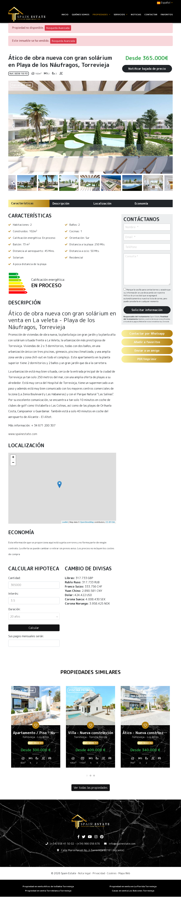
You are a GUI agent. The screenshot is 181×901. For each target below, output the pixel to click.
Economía (141, 203)
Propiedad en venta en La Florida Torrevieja (133, 886)
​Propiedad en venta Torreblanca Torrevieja (48, 890)
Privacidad (99, 873)
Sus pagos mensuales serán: (26, 636)
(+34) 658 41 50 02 (62, 843)
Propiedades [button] (101, 14)
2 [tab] (90, 775)
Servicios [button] (120, 14)
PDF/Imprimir (147, 359)
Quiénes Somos (80, 14)
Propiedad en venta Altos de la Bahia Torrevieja (48, 886)
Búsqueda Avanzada (57, 28)
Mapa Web (124, 873)
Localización (102, 203)
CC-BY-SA (110, 522)
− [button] (13, 462)
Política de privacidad (133, 295)
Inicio (65, 14)
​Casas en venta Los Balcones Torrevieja (133, 890)
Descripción (60, 203)
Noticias (136, 14)
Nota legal (84, 873)
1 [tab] (87, 775)
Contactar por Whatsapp (147, 333)
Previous (12, 127)
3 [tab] (94, 775)
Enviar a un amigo (147, 350)
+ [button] (13, 457)
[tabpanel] (35, 728)
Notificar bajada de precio (147, 69)
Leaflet (65, 522)
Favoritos (167, 14)
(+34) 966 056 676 (88, 843)
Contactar (150, 14)
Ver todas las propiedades (90, 788)
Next (168, 127)
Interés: (13, 594)
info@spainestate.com (122, 843)
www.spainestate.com (22, 434)
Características (22, 203)
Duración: (14, 609)
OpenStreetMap (87, 522)
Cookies (111, 873)
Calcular (34, 628)
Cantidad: (14, 578)
